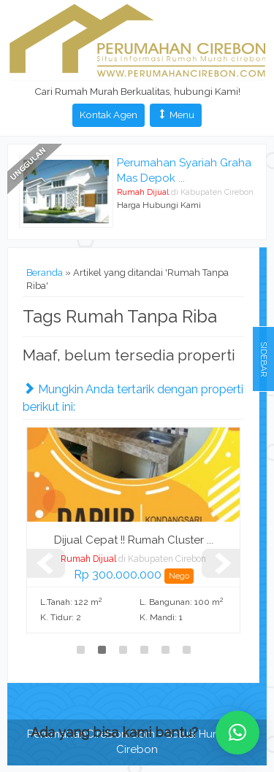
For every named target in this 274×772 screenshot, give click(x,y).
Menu (175, 114)
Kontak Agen (108, 114)
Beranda (44, 272)
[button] (237, 732)
